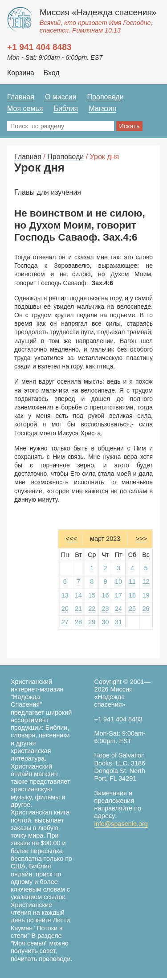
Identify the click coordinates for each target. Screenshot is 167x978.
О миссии (61, 97)
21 (78, 608)
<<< (71, 538)
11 (132, 581)
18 (132, 595)
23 (105, 608)
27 (65, 622)
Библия (65, 108)
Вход (51, 73)
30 (105, 622)
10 (118, 581)
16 (105, 595)
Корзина (20, 73)
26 (146, 608)
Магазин (102, 108)
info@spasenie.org (121, 823)
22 (91, 608)
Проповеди (105, 97)
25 (132, 608)
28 (78, 622)
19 (146, 595)
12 (146, 581)
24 (118, 608)
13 (65, 595)
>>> (141, 538)
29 (91, 622)
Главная (20, 97)
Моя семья (25, 108)
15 (91, 595)
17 (118, 595)
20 (65, 608)
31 (118, 622)
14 (78, 595)
